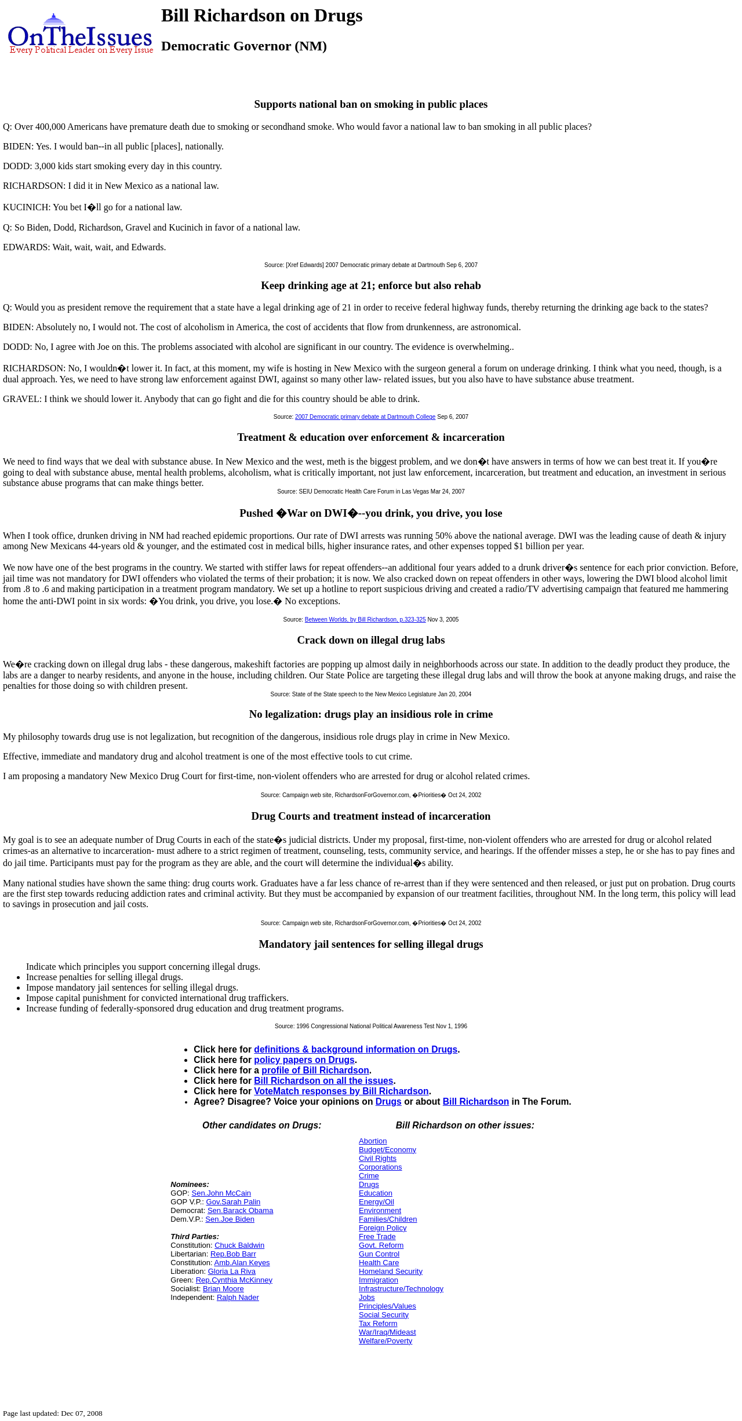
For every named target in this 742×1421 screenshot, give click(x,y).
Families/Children (388, 1219)
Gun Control (379, 1254)
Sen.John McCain (221, 1193)
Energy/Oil (376, 1201)
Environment (380, 1210)
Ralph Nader (238, 1297)
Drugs (389, 1101)
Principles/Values (387, 1306)
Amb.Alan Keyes (242, 1262)
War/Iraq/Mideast (387, 1332)
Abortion (373, 1141)
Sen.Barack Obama (240, 1210)
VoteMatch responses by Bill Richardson (341, 1091)
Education (375, 1193)
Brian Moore (223, 1288)
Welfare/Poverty (385, 1340)
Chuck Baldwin (239, 1245)
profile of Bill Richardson (315, 1070)
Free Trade (377, 1236)
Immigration (378, 1280)
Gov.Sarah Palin (233, 1201)
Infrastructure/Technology (401, 1288)
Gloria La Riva (232, 1271)
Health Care (379, 1262)
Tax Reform (378, 1323)
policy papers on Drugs (304, 1060)
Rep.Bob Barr (233, 1254)
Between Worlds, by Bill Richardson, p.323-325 (365, 619)
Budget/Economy (387, 1149)
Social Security (384, 1314)
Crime (369, 1175)
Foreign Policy (382, 1227)
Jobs (366, 1297)
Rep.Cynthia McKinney (234, 1280)
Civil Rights (378, 1158)
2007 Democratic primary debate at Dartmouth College (365, 417)
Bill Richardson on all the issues (323, 1081)
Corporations (380, 1167)
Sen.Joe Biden (229, 1219)
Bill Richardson (476, 1101)
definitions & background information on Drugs (355, 1049)
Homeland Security (391, 1271)
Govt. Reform (381, 1245)
